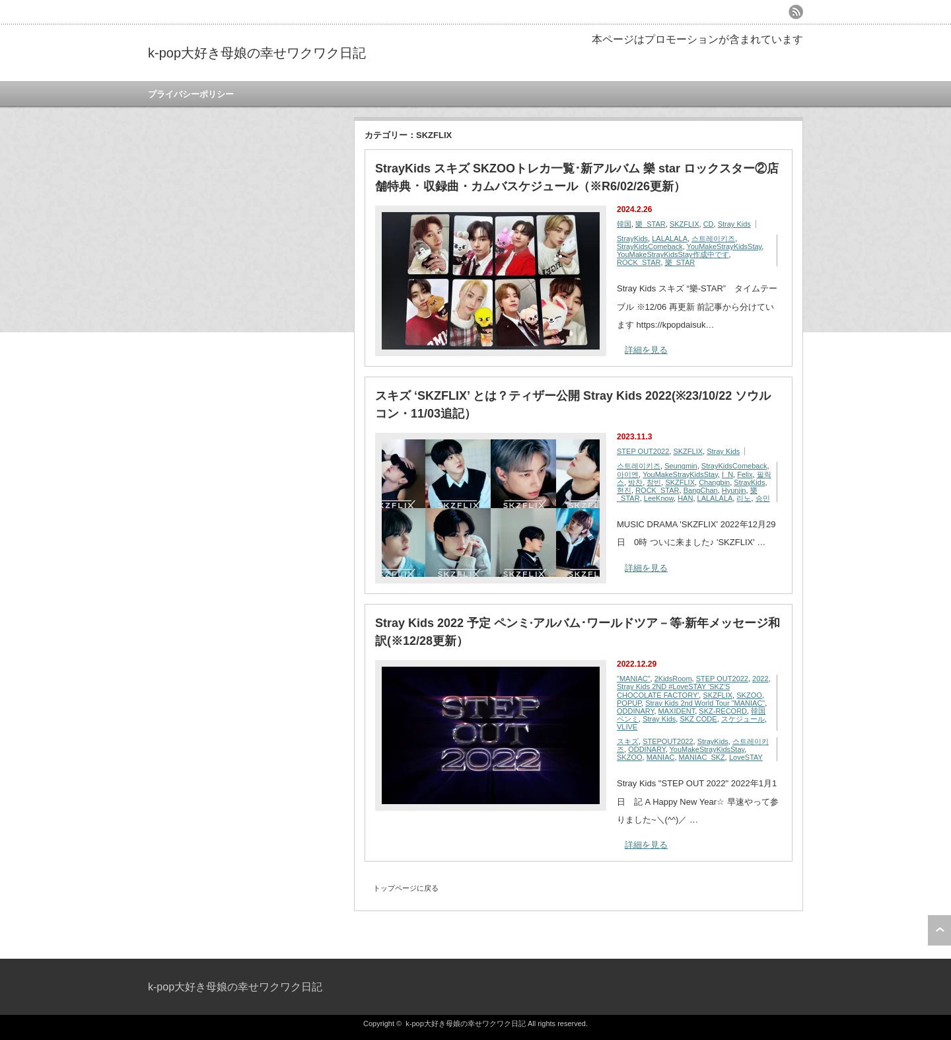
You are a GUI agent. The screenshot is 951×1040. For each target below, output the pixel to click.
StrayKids (632, 238)
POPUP (629, 703)
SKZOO (749, 695)
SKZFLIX (684, 224)
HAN (685, 498)
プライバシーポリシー (191, 94)
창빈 (654, 482)
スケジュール (743, 719)
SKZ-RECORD (723, 711)
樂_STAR (650, 224)
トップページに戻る (406, 888)
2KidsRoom (673, 679)
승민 (763, 498)
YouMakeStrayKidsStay (724, 246)
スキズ (628, 741)
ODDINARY (635, 711)
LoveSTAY (746, 757)
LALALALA (669, 238)
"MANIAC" (634, 679)
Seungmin (680, 466)
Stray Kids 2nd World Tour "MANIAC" (705, 703)
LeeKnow (659, 498)
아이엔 (628, 474)
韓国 (624, 224)
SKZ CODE (698, 719)
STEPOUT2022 (668, 741)
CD (708, 224)
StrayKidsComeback (650, 246)
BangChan (701, 490)
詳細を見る (646, 350)
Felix (744, 474)
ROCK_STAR (638, 262)
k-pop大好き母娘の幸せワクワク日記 (257, 53)
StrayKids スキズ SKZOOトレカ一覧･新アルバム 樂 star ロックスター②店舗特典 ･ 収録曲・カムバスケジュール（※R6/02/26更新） (577, 177)
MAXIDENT (676, 711)
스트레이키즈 (713, 238)
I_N (727, 474)
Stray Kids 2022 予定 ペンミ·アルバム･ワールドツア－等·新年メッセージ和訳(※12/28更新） (577, 632)
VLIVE (627, 727)
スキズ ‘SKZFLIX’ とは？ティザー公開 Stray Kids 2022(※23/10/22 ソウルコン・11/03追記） (573, 404)
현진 (624, 490)
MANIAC (661, 757)
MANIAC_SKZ (702, 757)
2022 (760, 679)
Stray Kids (734, 224)
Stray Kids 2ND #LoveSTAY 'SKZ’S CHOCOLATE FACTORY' (673, 690)
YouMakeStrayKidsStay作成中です (673, 254)
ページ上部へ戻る (939, 930)
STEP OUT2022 (643, 451)
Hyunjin (734, 490)
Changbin (714, 482)
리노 (743, 498)
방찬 (635, 482)
